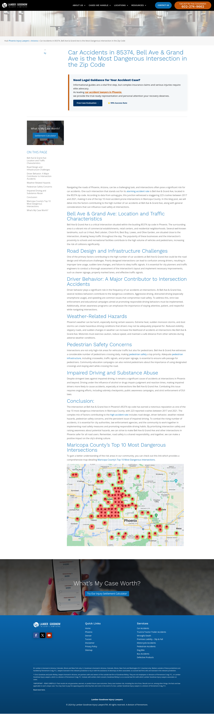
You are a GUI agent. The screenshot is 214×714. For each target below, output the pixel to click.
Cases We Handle (98, 5)
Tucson (88, 639)
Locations (120, 5)
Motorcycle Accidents (146, 643)
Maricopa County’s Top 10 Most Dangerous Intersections (126, 459)
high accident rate (119, 414)
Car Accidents (143, 628)
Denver (88, 635)
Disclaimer (89, 643)
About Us (78, 5)
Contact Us (163, 5)
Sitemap (88, 650)
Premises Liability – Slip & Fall (150, 639)
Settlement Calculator (45, 135)
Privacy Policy (91, 646)
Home (88, 628)
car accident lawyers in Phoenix (103, 92)
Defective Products (145, 657)
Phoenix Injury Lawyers (19, 40)
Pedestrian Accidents (146, 646)
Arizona (34, 40)
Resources (137, 5)
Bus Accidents (143, 654)
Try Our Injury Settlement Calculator (107, 593)
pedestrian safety (138, 354)
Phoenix (88, 632)
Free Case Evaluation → (88, 103)
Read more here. (39, 690)
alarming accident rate (138, 191)
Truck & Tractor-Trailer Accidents (151, 632)
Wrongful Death (144, 635)
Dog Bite (141, 650)
